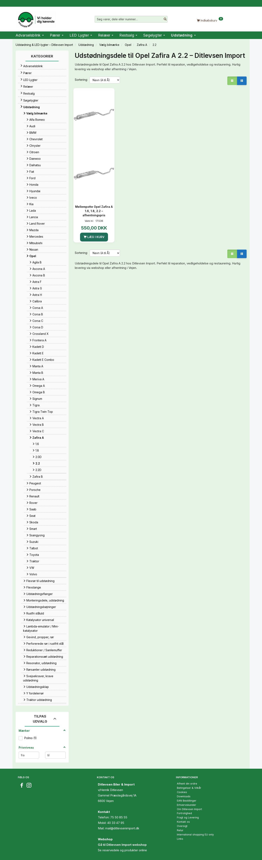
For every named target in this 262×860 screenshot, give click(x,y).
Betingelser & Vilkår (189, 787)
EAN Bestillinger (186, 800)
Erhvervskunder (186, 804)
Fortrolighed (184, 813)
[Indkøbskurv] (210, 20)
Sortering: (81, 79)
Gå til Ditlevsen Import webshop (122, 845)
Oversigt (182, 826)
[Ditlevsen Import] (36, 18)
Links (180, 838)
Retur (180, 830)
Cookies (182, 792)
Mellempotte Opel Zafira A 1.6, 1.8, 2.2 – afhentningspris (94, 211)
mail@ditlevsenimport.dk (122, 828)
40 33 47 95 (115, 823)
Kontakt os (183, 821)
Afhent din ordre (187, 783)
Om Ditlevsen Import (189, 809)
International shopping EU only (195, 834)
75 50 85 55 (118, 817)
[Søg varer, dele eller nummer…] (165, 19)
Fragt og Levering (188, 817)
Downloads (183, 796)
